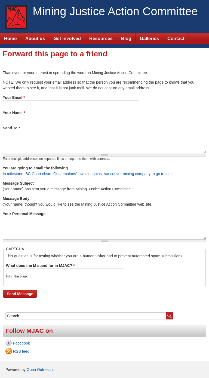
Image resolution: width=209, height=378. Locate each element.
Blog (126, 38)
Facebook (21, 343)
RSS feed (21, 351)
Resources (101, 38)
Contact (175, 38)
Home (10, 38)
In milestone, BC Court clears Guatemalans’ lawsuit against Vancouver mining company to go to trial (87, 174)
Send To (11, 128)
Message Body (16, 198)
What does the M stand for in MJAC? (40, 265)
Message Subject (18, 183)
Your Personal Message (24, 214)
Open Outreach (40, 369)
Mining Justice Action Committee (115, 11)
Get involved (67, 38)
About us (35, 38)
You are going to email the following (35, 168)
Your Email (14, 97)
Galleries (149, 38)
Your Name (14, 113)
